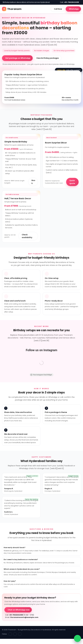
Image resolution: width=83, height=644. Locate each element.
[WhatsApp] (20, 634)
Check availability (27, 236)
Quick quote (72, 182)
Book (33, 181)
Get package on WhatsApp (17, 58)
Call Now (58, 9)
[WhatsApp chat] (77, 638)
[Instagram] (15, 634)
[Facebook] (10, 634)
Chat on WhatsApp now (19, 610)
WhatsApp (74, 9)
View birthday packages (47, 58)
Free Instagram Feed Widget (41, 375)
